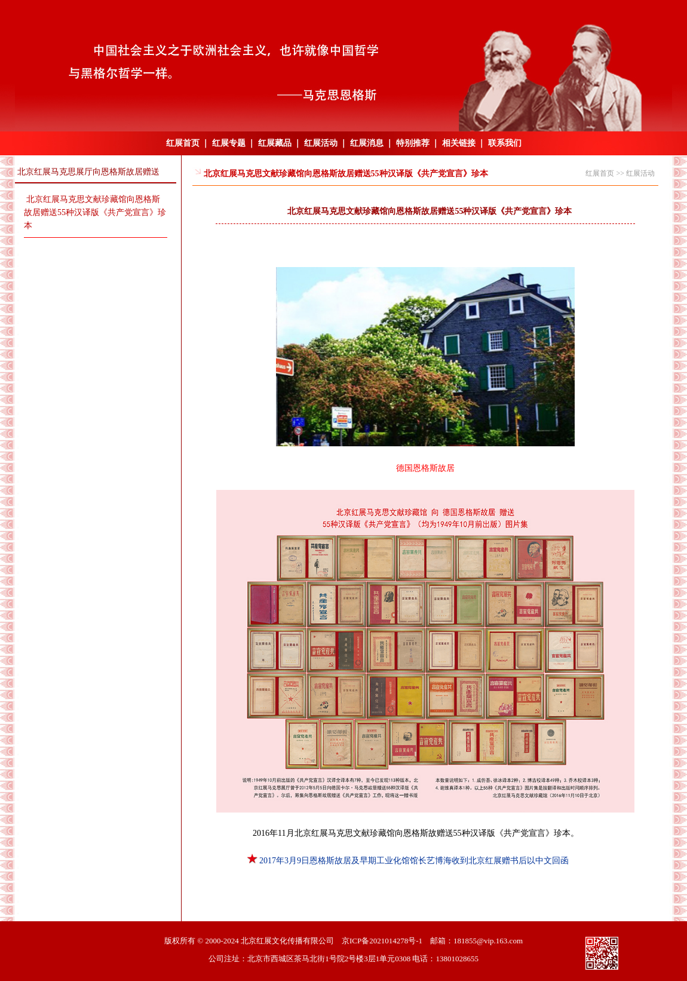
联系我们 (505, 143)
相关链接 (459, 143)
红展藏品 (275, 143)
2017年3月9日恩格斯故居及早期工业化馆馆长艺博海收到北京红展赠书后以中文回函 (408, 860)
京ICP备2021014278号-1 (382, 940)
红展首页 (183, 143)
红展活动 (321, 143)
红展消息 (367, 143)
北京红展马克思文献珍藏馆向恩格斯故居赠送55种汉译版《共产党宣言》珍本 (95, 212)
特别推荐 (413, 143)
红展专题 (229, 143)
